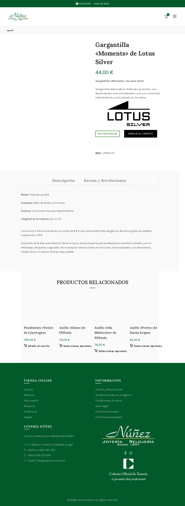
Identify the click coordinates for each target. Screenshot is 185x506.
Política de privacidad (108, 417)
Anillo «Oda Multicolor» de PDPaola (105, 333)
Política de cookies (107, 411)
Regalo (28, 417)
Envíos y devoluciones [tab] (105, 180)
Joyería (28, 389)
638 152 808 (101, 3)
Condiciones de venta (108, 400)
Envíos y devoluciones (109, 389)
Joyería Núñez (85, 500)
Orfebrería (30, 411)
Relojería (29, 406)
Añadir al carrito (140, 133)
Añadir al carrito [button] (38, 346)
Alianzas (29, 395)
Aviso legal (101, 406)
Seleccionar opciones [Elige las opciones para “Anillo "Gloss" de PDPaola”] (77, 346)
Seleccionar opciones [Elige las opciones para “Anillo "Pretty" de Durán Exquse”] (148, 346)
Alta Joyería (31, 400)
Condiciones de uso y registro (113, 395)
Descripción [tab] (63, 180)
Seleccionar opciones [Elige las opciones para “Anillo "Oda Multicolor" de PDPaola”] (113, 351)
